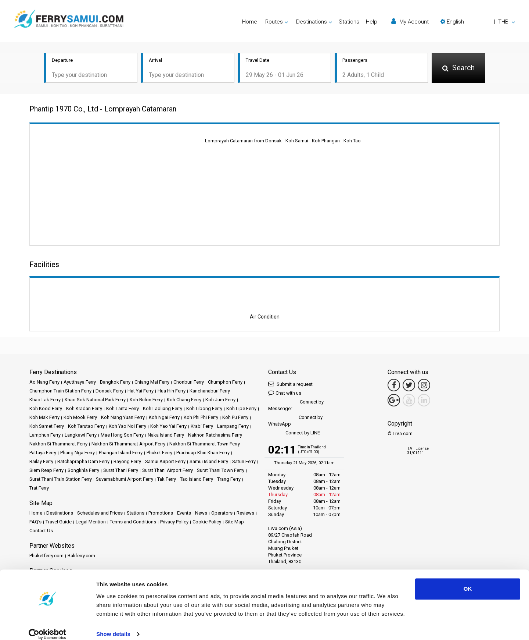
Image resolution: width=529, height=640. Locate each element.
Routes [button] (274, 21)
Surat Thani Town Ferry (220, 471)
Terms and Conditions (133, 522)
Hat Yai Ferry (140, 391)
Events (184, 513)
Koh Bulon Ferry (146, 400)
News (201, 513)
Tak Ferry (166, 480)
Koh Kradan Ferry (84, 409)
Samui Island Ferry (209, 462)
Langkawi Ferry (81, 435)
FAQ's (35, 522)
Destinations (59, 513)
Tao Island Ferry (196, 480)
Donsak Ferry (109, 391)
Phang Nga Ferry (77, 453)
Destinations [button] (311, 21)
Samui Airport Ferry (165, 462)
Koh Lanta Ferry (122, 409)
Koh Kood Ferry (45, 409)
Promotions (160, 513)
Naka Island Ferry (166, 435)
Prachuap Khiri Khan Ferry (203, 453)
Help (371, 21)
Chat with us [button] (284, 393)
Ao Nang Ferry (44, 382)
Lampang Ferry (233, 427)
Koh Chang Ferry (184, 400)
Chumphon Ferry (225, 382)
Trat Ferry (39, 488)
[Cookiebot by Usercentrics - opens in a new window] (47, 625)
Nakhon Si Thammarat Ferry (58, 444)
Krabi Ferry (202, 427)
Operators (222, 513)
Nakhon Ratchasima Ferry (215, 435)
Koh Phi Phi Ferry (201, 418)
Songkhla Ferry (83, 471)
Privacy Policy (174, 522)
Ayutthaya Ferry (80, 382)
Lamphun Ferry (45, 435)
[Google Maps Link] (394, 401)
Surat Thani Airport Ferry (167, 471)
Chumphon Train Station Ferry (60, 391)
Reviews (245, 513)
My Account (410, 21)
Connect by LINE (294, 434)
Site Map (234, 522)
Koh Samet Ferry (46, 427)
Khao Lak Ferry (45, 400)
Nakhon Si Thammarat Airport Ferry (128, 444)
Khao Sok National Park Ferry (95, 400)
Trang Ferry (229, 480)
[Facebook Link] (394, 386)
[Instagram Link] (424, 386)
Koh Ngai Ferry (164, 418)
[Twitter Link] (409, 386)
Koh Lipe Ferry (241, 409)
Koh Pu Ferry (235, 418)
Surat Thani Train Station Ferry (60, 480)
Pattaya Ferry (42, 453)
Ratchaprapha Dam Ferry (83, 462)
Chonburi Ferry (188, 382)
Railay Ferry (41, 462)
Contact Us (41, 531)
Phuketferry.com (46, 556)
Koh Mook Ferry (80, 418)
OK (468, 580)
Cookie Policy (206, 522)
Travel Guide (59, 522)
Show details (113, 625)
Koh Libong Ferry (204, 409)
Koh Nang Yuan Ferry (123, 418)
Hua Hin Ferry (172, 391)
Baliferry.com (81, 556)
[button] (477, 21)
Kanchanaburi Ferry (210, 391)
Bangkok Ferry (115, 382)
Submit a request (290, 384)
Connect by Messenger (296, 406)
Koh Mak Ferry (44, 418)
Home (249, 21)
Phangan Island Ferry (121, 453)
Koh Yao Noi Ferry (127, 427)
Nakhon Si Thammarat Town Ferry (204, 444)
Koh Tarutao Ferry (86, 427)
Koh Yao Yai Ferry (168, 427)
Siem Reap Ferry (46, 471)
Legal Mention (91, 522)
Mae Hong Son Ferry (122, 435)
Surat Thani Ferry (120, 471)
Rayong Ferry (127, 462)
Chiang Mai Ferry (151, 382)
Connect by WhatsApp (295, 421)
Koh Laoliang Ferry (162, 409)
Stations (349, 21)
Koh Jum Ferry (220, 400)
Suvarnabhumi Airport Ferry (124, 480)
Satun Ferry (244, 462)
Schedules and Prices (100, 513)
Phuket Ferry (159, 453)
